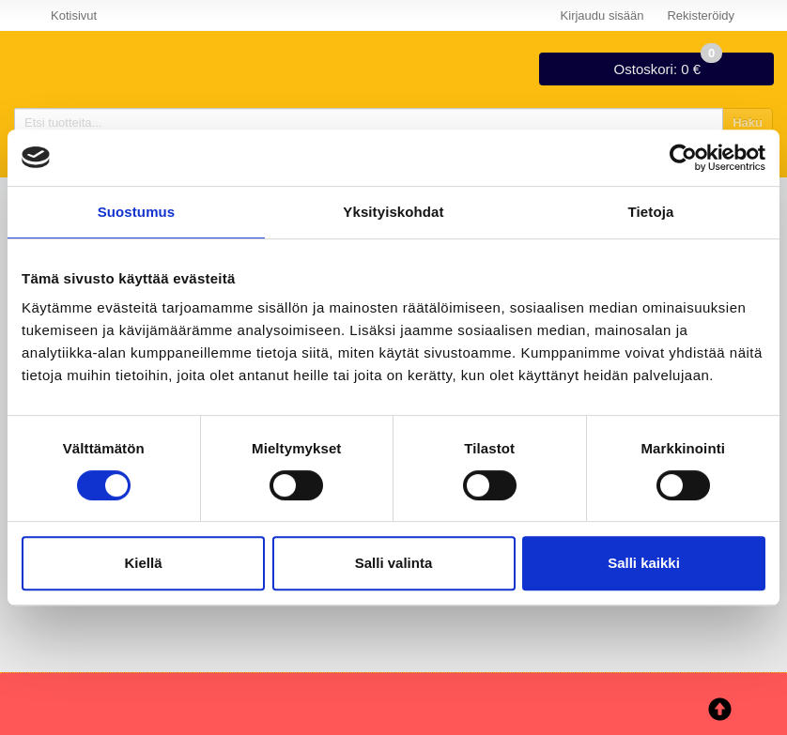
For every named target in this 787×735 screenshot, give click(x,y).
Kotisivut (74, 15)
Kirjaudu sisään (602, 15)
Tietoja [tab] (651, 212)
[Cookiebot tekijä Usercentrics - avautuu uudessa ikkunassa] (683, 158)
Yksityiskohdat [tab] (393, 212)
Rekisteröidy (700, 15)
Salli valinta (394, 563)
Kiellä (143, 563)
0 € (668, 65)
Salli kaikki (644, 563)
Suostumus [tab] (137, 212)
